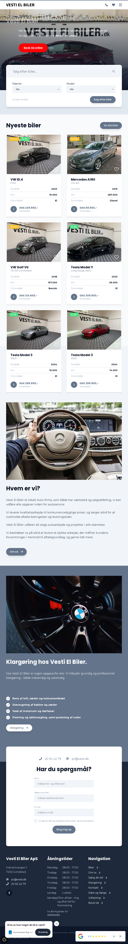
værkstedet (53, 914)
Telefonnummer (41, 807)
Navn (36, 793)
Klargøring (19, 742)
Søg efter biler (103, 99)
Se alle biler (111, 140)
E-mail (37, 821)
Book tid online (33, 48)
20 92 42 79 (50, 773)
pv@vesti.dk (77, 773)
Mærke (17, 83)
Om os (16, 566)
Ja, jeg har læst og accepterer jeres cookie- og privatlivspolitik (66, 835)
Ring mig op (64, 844)
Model (71, 83)
